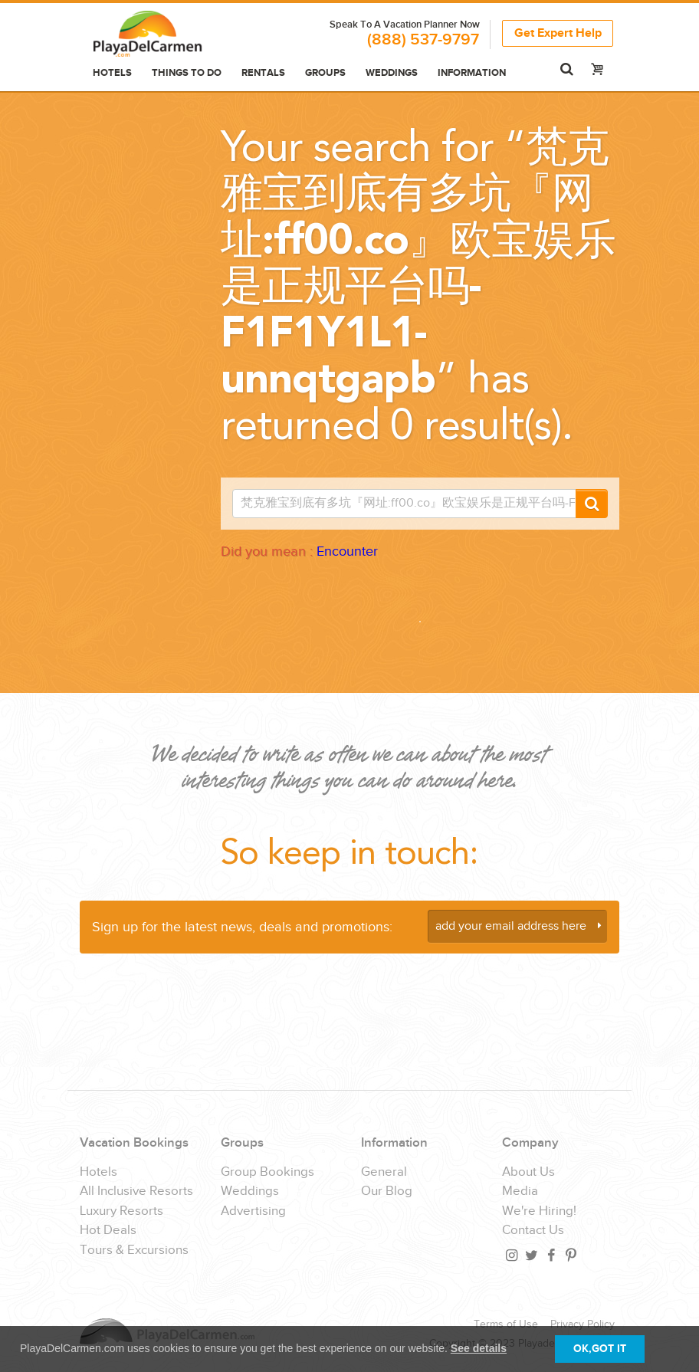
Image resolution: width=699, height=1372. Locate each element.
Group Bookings (267, 1172)
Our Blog (386, 1191)
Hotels (112, 73)
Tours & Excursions (134, 1250)
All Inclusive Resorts (136, 1191)
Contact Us (533, 1230)
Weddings (392, 73)
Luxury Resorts (121, 1211)
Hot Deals (108, 1230)
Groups (325, 73)
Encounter (347, 551)
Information (472, 73)
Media (520, 1191)
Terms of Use (506, 1324)
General (384, 1172)
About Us (528, 1172)
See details (479, 1348)
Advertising (253, 1211)
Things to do (187, 73)
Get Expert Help (558, 33)
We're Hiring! (539, 1211)
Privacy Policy (582, 1324)
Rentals (263, 73)
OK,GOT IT (599, 1348)
